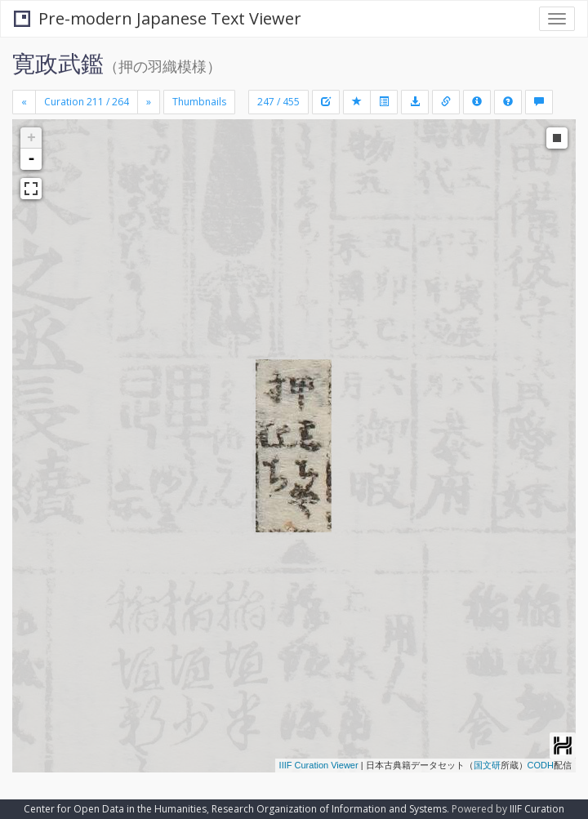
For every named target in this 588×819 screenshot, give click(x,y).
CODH (541, 765)
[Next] (148, 102)
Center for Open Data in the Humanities (115, 809)
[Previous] (24, 102)
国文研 (487, 765)
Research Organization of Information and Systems (329, 809)
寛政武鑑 (58, 62)
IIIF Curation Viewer (319, 765)
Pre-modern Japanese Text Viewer (157, 18)
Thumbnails (199, 102)
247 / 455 (278, 102)
